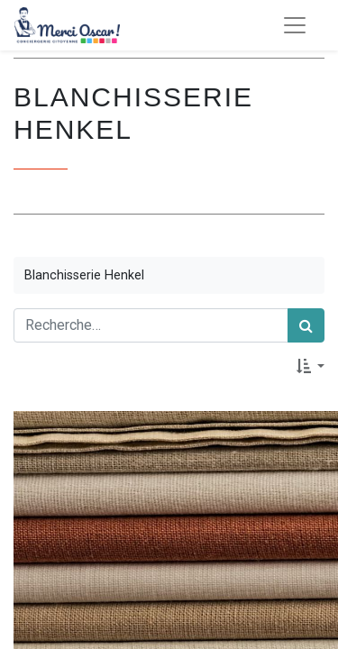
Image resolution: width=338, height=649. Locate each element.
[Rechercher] (306, 325)
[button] (310, 366)
